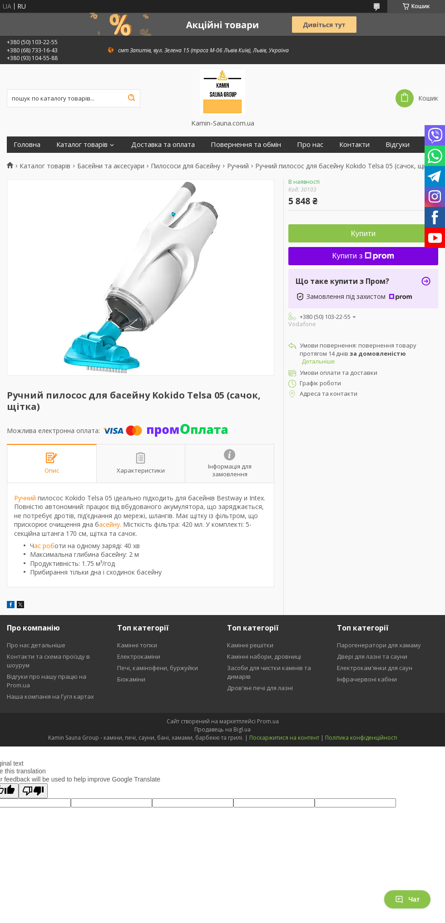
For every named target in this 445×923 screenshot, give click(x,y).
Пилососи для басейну (185, 166)
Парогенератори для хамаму (379, 645)
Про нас (310, 144)
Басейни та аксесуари (110, 166)
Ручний (238, 166)
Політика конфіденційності (361, 737)
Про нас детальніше (36, 645)
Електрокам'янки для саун (374, 668)
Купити (363, 233)
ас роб (44, 545)
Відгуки (398, 144)
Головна (27, 144)
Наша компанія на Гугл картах (50, 696)
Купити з (363, 256)
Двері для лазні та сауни (372, 656)
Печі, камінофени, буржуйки (157, 668)
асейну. (110, 524)
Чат (407, 899)
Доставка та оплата (163, 144)
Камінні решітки (250, 645)
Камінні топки (137, 645)
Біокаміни (131, 679)
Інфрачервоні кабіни (367, 679)
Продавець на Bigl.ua (222, 729)
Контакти (354, 144)
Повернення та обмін (246, 144)
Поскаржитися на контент (284, 737)
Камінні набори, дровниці (264, 656)
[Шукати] (131, 98)
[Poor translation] (33, 790)
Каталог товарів (82, 144)
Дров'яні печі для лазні (260, 688)
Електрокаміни (138, 656)
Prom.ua (268, 721)
